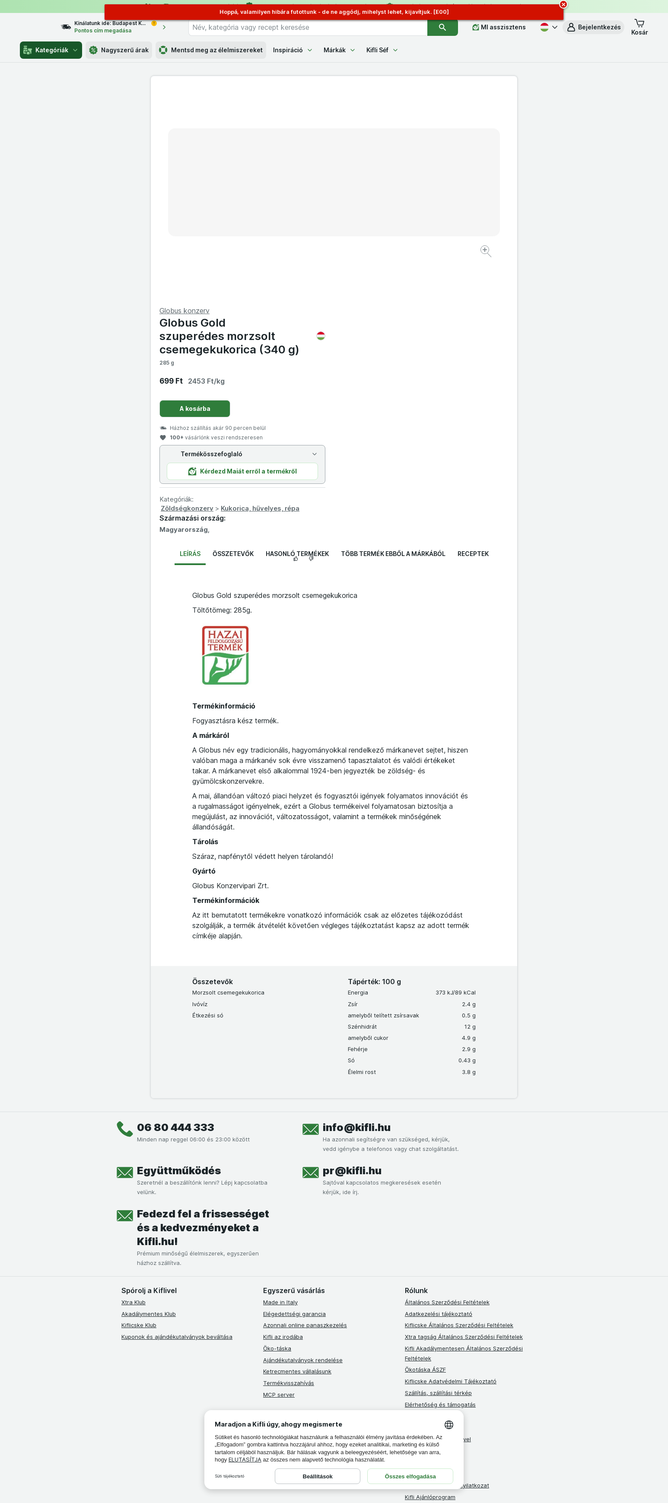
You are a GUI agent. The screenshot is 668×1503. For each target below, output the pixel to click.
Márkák (340, 50)
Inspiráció (293, 50)
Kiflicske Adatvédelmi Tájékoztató (450, 1173)
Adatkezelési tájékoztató (438, 1105)
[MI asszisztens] (499, 27)
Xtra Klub (133, 1094)
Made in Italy (280, 1094)
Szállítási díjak (423, 1254)
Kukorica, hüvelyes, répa (443, 300)
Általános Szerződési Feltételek (447, 1094)
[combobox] (315, 27)
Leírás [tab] (190, 346)
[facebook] (268, 1321)
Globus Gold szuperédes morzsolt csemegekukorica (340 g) (426, 128)
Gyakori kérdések (428, 1207)
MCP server (279, 1186)
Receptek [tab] (473, 346)
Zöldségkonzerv (370, 300)
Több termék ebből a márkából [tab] (393, 346)
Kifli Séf (382, 50)
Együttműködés (179, 962)
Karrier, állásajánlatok (433, 1219)
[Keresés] (442, 27)
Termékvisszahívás (288, 1175)
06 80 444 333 (175, 919)
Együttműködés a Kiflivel (438, 1231)
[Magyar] (548, 27)
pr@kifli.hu (352, 962)
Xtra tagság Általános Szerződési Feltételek (464, 1128)
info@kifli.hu (357, 919)
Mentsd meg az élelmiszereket (211, 50)
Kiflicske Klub (138, 1117)
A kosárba (378, 200)
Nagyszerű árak (119, 50)
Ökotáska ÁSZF (425, 1161)
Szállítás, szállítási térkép (438, 1185)
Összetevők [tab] (233, 346)
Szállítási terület (426, 1265)
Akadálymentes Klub (148, 1105)
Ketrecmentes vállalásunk (297, 1163)
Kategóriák (51, 50)
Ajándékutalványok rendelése (303, 1151)
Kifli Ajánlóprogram (430, 1288)
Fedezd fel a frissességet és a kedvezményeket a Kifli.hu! (203, 1020)
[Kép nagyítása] (303, 225)
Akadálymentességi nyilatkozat (447, 1277)
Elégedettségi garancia (294, 1105)
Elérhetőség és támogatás (440, 1196)
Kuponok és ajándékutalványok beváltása (176, 1128)
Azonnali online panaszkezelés (305, 1117)
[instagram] (289, 1321)
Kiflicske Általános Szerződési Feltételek (459, 1117)
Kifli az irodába (283, 1128)
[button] (593, 27)
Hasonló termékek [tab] (297, 346)
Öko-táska (277, 1140)
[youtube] (310, 1321)
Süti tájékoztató (426, 1242)
